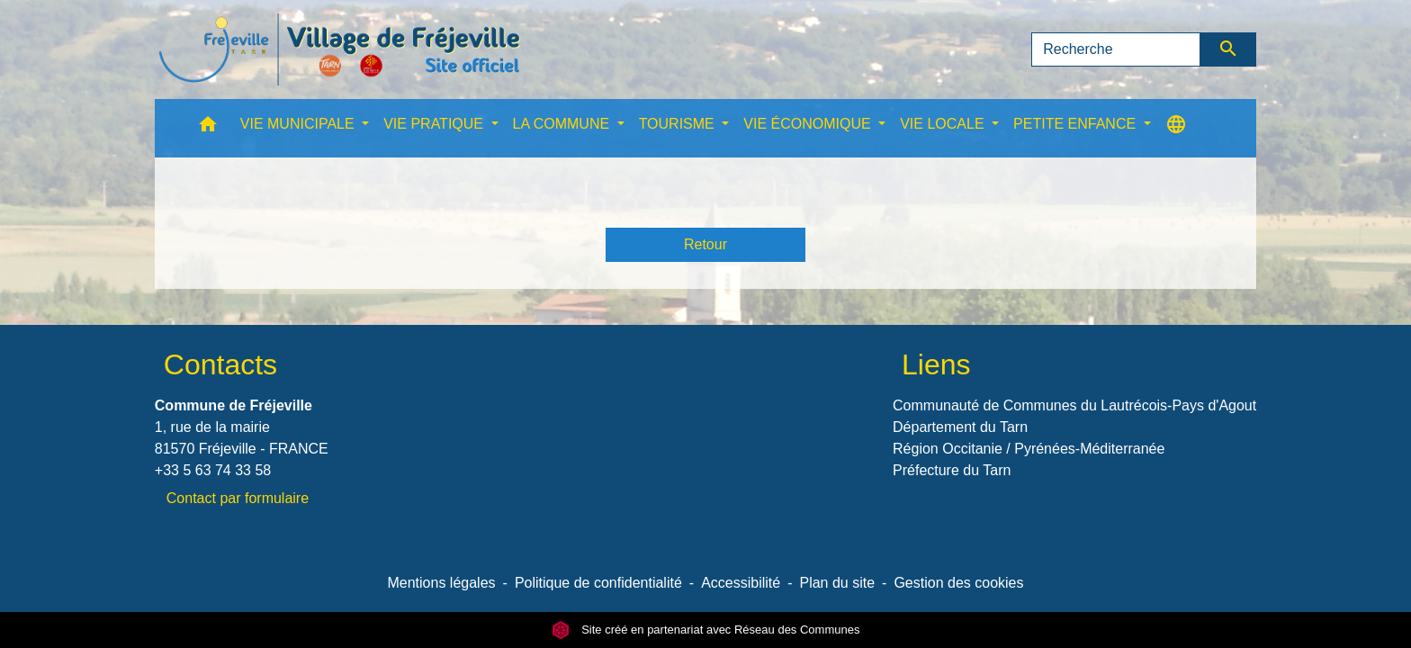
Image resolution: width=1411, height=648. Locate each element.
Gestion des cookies (958, 582)
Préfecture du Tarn (952, 470)
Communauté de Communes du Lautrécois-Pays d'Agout (1074, 405)
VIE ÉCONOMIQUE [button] (809, 123)
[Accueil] (339, 49)
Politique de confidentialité (598, 582)
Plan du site (837, 582)
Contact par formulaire (237, 498)
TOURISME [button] (679, 123)
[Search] (1115, 49)
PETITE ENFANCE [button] (1076, 123)
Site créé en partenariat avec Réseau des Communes (706, 629)
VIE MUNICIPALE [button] (299, 123)
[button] (208, 128)
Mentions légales (441, 582)
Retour (705, 244)
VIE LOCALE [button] (944, 123)
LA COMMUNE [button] (563, 123)
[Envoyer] (1228, 49)
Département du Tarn (960, 427)
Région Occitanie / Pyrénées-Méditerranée (1028, 448)
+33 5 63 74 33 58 (213, 470)
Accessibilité (740, 582)
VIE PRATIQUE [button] (435, 123)
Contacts (220, 364)
